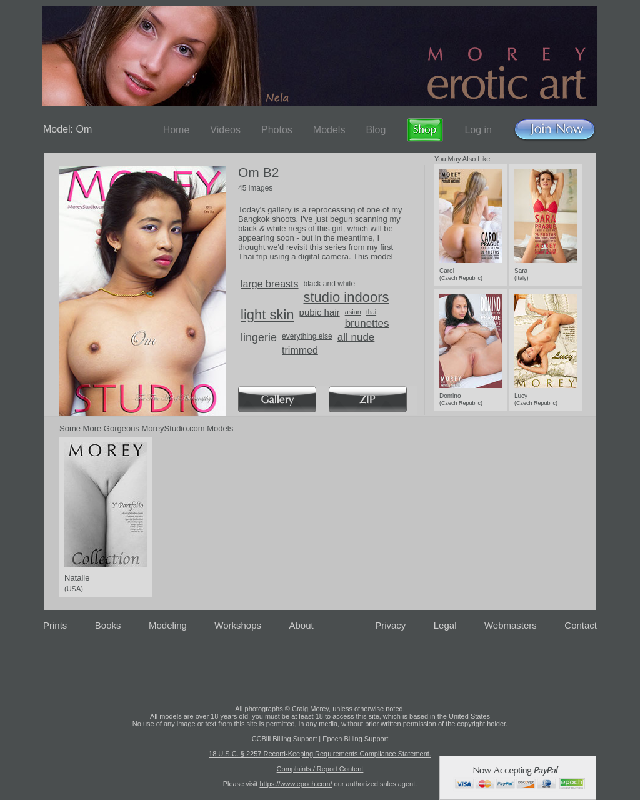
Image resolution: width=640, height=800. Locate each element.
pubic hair (319, 312)
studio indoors (346, 297)
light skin (267, 314)
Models (329, 129)
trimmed (300, 350)
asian (353, 312)
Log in (478, 129)
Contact (580, 625)
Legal (445, 625)
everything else (307, 336)
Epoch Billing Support (355, 738)
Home (176, 129)
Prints (55, 625)
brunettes (367, 323)
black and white (330, 283)
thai (371, 312)
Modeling (168, 625)
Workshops (237, 625)
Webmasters (510, 625)
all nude (356, 337)
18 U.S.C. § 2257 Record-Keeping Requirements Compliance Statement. (320, 754)
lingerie (259, 337)
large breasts (270, 284)
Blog (376, 129)
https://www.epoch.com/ (295, 784)
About (301, 625)
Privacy (390, 625)
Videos (225, 129)
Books (108, 625)
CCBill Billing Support (285, 738)
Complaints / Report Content (320, 768)
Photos (276, 129)
